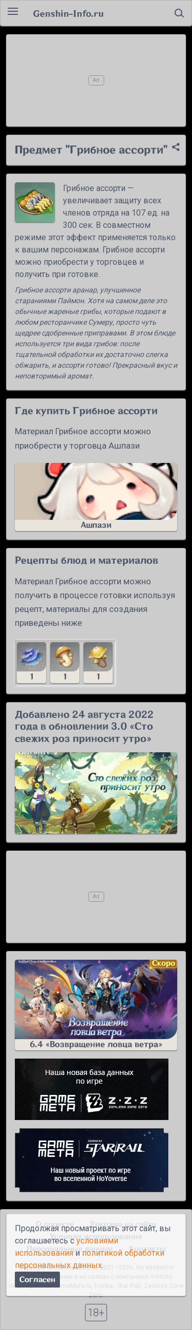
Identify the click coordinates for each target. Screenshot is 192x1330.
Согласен (37, 1279)
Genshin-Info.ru (68, 13)
